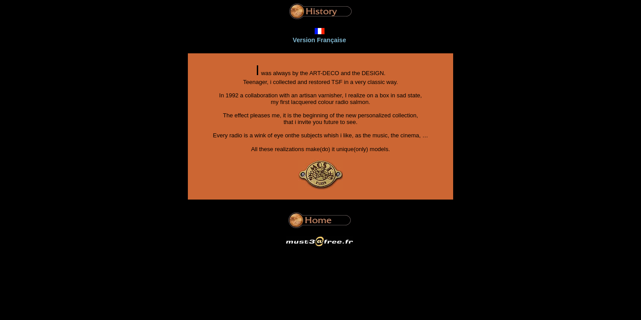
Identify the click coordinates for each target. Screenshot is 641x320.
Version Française (319, 40)
